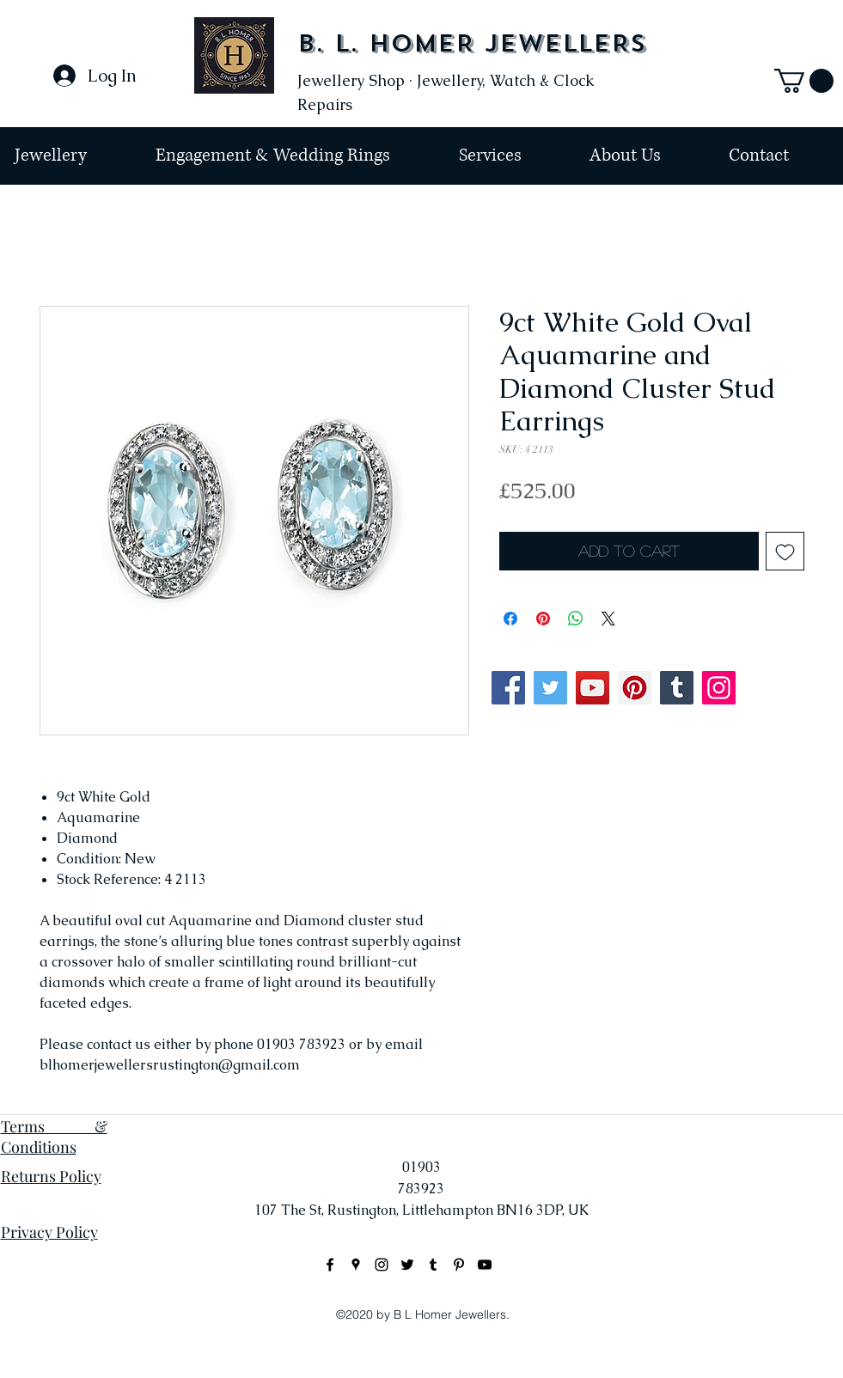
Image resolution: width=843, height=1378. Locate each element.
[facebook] (330, 1264)
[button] (804, 81)
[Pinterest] (634, 687)
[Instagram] (719, 687)
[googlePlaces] (355, 1264)
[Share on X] (608, 618)
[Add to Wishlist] (785, 551)
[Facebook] (508, 687)
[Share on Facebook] (510, 618)
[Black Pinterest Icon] (458, 1264)
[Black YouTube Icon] (484, 1264)
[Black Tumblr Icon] (433, 1264)
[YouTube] (592, 687)
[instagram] (381, 1264)
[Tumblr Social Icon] (676, 687)
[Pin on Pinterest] (543, 618)
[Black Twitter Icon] (407, 1264)
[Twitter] (550, 687)
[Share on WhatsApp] (575, 618)
